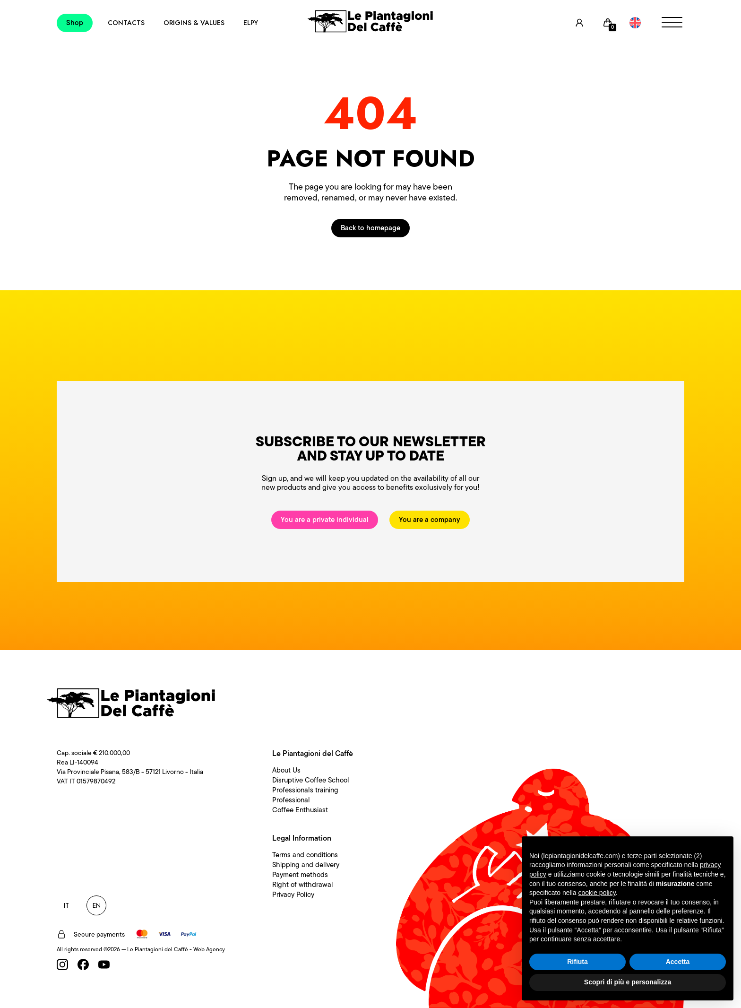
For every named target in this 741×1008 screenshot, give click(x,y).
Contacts (126, 22)
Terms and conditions (305, 855)
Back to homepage (370, 228)
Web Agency (209, 949)
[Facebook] (83, 964)
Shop (74, 22)
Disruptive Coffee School (310, 780)
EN (97, 905)
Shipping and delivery (305, 865)
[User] (579, 22)
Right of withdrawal (302, 884)
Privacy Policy (293, 894)
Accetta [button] (678, 961)
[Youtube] (104, 964)
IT (66, 905)
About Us (286, 770)
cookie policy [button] (597, 892)
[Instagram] (62, 964)
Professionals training (305, 790)
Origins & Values (194, 22)
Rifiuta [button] (577, 961)
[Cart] (607, 22)
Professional (291, 800)
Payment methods (300, 874)
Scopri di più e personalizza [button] (627, 982)
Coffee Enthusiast (300, 810)
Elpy (250, 22)
